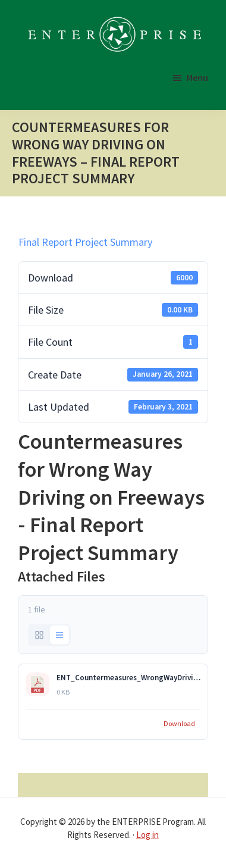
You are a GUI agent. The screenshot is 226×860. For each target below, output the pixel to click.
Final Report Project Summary (85, 242)
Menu (197, 77)
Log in (147, 834)
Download (179, 723)
